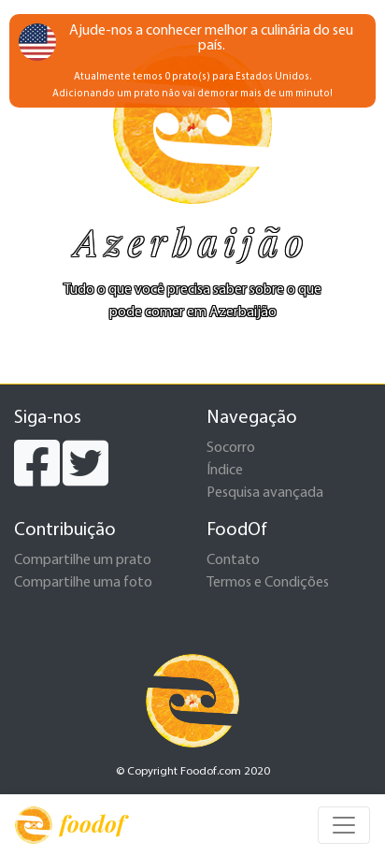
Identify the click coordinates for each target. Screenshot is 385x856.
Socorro (231, 448)
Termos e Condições (268, 582)
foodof (69, 825)
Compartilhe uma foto (83, 582)
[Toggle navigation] (344, 825)
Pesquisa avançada (265, 493)
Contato (233, 560)
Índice (225, 470)
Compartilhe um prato (82, 560)
